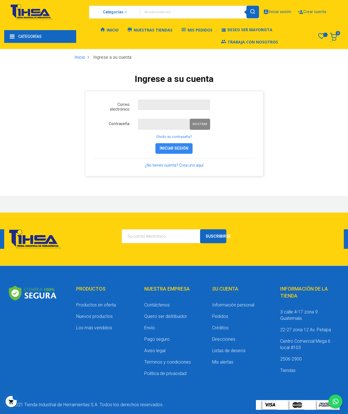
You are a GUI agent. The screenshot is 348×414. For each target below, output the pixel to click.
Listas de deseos (229, 350)
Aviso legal (154, 350)
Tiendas (288, 370)
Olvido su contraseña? (174, 137)
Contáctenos (157, 305)
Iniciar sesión (174, 148)
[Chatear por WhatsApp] (335, 401)
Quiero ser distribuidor (165, 316)
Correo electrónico (119, 107)
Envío (149, 327)
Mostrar (200, 124)
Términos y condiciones (167, 362)
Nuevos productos (94, 316)
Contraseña (119, 123)
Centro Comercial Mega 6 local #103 (305, 344)
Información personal (233, 305)
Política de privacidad (165, 373)
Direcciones (223, 339)
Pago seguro (157, 339)
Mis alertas (222, 362)
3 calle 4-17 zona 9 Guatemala (299, 315)
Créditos (220, 327)
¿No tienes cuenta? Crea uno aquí (174, 165)
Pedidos (220, 316)
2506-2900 (291, 359)
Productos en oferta (96, 305)
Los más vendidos (94, 327)
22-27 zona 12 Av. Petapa (305, 329)
